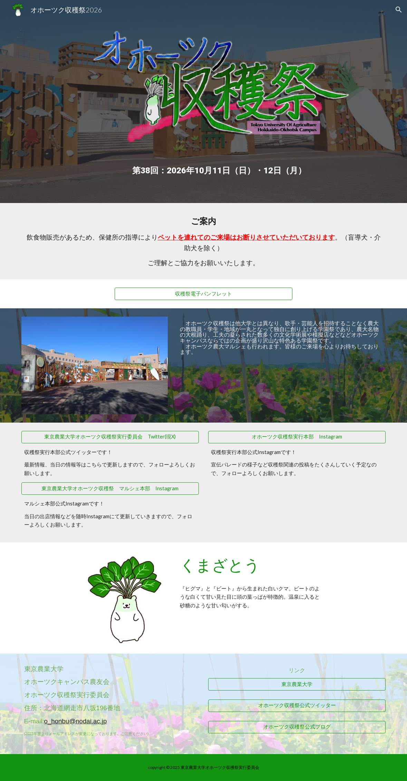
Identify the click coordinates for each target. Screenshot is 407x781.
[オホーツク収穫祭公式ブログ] (297, 727)
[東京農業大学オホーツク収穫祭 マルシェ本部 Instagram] (110, 488)
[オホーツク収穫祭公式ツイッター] (297, 705)
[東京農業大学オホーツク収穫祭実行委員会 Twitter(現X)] (110, 437)
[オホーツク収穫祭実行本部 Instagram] (297, 437)
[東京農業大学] (297, 684)
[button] (398, 9)
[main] (219, 165)
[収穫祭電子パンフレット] (203, 294)
